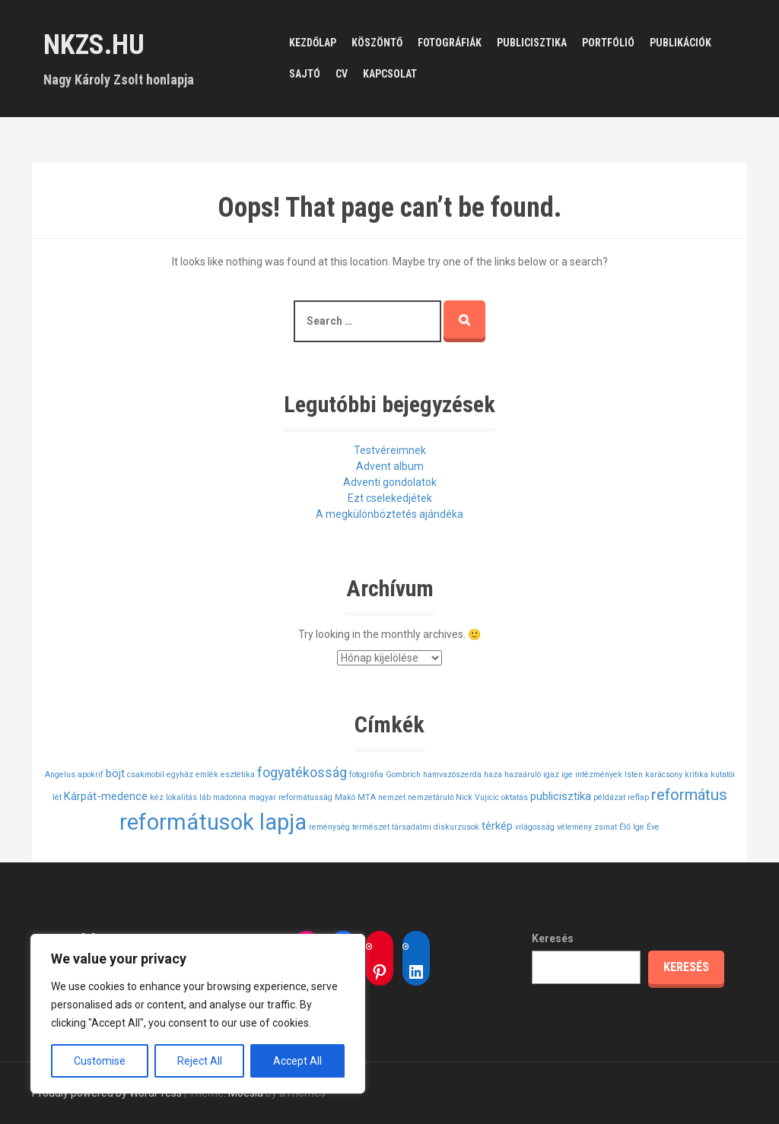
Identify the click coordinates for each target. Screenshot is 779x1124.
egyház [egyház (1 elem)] (180, 774)
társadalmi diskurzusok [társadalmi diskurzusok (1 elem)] (435, 827)
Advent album (390, 466)
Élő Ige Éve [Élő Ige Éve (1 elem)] (639, 827)
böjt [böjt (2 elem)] (115, 773)
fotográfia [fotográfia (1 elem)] (366, 774)
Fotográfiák (450, 43)
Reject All (199, 1061)
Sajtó (304, 74)
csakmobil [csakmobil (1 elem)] (145, 774)
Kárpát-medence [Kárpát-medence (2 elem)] (106, 796)
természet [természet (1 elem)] (371, 827)
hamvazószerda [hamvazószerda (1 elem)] (452, 774)
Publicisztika (532, 43)
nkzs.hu (94, 45)
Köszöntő (376, 43)
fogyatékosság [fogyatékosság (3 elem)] (302, 772)
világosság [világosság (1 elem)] (535, 827)
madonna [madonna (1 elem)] (229, 797)
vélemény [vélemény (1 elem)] (574, 827)
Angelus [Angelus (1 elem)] (60, 774)
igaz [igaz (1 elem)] (551, 774)
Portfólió (608, 43)
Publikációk (680, 43)
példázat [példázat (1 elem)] (609, 797)
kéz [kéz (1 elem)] (157, 797)
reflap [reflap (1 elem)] (638, 797)
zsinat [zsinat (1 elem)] (605, 827)
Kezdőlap (312, 43)
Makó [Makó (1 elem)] (345, 797)
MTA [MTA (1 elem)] (367, 797)
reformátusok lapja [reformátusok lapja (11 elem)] (213, 822)
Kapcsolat (390, 74)
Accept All (297, 1061)
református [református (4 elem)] (689, 795)
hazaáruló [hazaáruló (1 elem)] (522, 774)
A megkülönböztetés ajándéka (389, 514)
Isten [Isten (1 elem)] (634, 774)
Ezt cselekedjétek (390, 498)
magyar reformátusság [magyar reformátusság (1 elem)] (290, 797)
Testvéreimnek (390, 450)
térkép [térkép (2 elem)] (497, 826)
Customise (100, 1061)
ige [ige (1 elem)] (567, 774)
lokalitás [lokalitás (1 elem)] (181, 797)
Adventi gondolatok (390, 482)
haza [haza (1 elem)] (493, 774)
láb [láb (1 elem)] (205, 797)
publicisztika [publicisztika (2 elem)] (560, 796)
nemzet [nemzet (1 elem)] (391, 797)
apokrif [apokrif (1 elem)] (90, 774)
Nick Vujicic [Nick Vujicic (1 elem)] (477, 797)
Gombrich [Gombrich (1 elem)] (403, 774)
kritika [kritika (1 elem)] (696, 774)
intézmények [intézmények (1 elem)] (598, 774)
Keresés (553, 938)
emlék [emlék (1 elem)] (207, 774)
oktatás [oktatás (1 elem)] (514, 797)
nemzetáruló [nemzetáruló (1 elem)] (430, 797)
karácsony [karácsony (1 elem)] (663, 774)
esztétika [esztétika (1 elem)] (238, 774)
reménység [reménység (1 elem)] (329, 827)
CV (341, 74)
